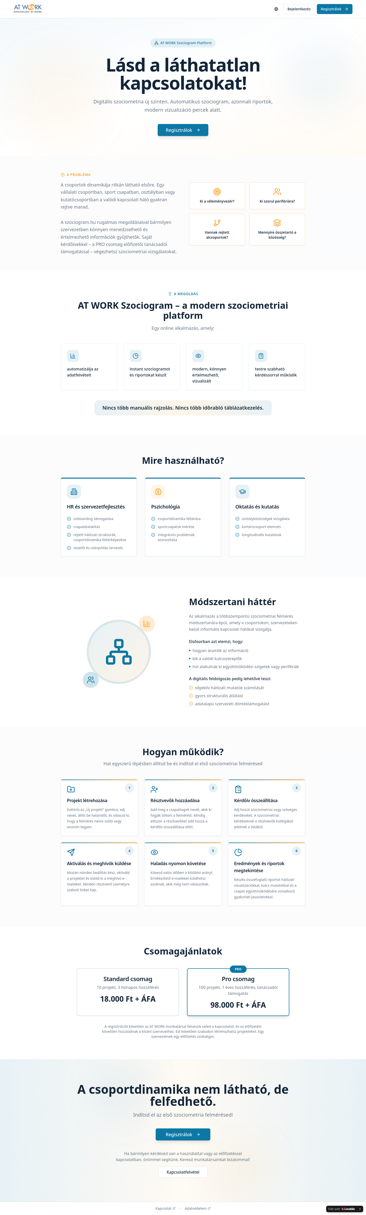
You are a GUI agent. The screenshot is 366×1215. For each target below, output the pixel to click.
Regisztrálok (334, 9)
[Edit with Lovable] (341, 1209)
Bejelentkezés (299, 9)
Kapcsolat (165, 1208)
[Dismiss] (360, 1209)
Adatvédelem (198, 1208)
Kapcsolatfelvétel (183, 1172)
